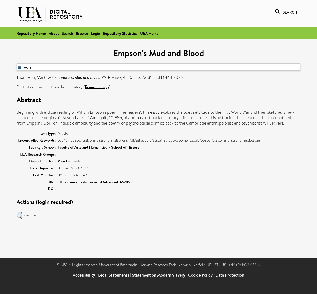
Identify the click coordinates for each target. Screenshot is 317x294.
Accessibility (84, 275)
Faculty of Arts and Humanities (82, 147)
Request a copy (97, 86)
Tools (24, 67)
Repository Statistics (120, 33)
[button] (19, 215)
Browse (82, 33)
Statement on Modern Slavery (158, 275)
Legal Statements (113, 275)
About (54, 33)
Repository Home (31, 33)
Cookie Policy (200, 275)
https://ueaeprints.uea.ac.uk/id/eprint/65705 (94, 181)
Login (95, 33)
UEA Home (149, 33)
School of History (125, 147)
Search (67, 33)
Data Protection (229, 275)
